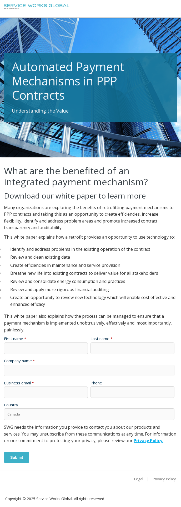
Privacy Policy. (148, 440)
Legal (138, 478)
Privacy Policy (164, 478)
